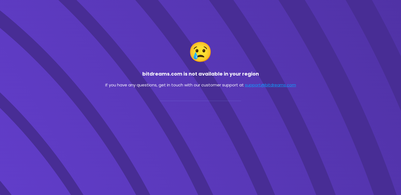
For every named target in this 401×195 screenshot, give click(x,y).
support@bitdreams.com (270, 85)
